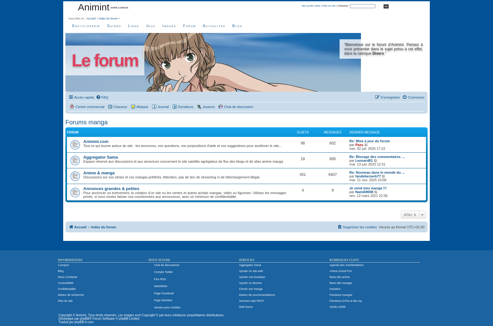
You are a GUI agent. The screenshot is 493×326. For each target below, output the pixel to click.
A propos (63, 265)
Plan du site (329, 5)
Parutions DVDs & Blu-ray (346, 300)
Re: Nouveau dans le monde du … (377, 172)
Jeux (151, 26)
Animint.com (95, 141)
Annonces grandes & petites (111, 188)
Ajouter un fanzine (250, 283)
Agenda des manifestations (347, 265)
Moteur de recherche (71, 294)
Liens (133, 26)
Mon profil (307, 5)
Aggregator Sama (100, 157)
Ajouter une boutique (252, 277)
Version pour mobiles (167, 307)
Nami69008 (364, 192)
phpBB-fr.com (84, 322)
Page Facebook (164, 293)
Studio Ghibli (338, 306)
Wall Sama (245, 306)
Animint (93, 7)
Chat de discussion (238, 107)
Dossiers (335, 289)
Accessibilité (66, 283)
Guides (114, 26)
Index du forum (108, 18)
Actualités (214, 26)
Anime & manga (99, 173)
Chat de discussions (167, 265)
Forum (189, 26)
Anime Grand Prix (341, 271)
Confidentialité (67, 289)
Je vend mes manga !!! (368, 188)
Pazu (359, 145)
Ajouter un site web (251, 271)
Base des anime (340, 277)
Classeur (120, 107)
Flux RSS (160, 279)
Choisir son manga (251, 289)
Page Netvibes (163, 300)
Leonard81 (364, 160)
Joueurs (208, 107)
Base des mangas (341, 283)
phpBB (84, 318)
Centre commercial (89, 107)
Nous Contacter (68, 277)
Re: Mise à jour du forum (369, 141)
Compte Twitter (163, 272)
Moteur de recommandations (257, 294)
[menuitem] (102, 97)
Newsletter (161, 286)
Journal (163, 107)
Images (169, 26)
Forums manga (86, 122)
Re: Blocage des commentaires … (377, 157)
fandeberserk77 (368, 176)
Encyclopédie (86, 26)
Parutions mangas (341, 294)
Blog (237, 26)
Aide (317, 5)
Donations (186, 107)
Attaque (142, 107)
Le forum (105, 60)
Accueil (91, 18)
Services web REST (251, 300)
